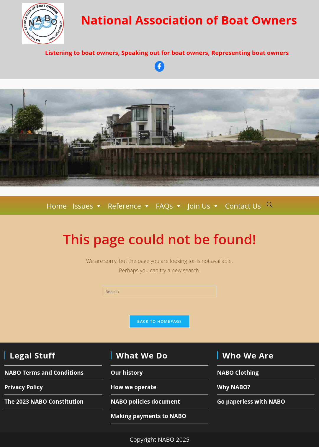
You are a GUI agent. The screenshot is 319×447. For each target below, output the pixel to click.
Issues (87, 206)
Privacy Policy (23, 387)
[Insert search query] (159, 291)
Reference (129, 206)
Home (57, 206)
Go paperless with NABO (251, 401)
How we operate (133, 387)
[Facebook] (159, 67)
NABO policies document (145, 401)
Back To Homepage (159, 321)
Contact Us (243, 206)
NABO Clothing (238, 372)
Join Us (203, 206)
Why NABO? (233, 387)
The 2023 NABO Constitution (44, 401)
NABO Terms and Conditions (44, 372)
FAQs (169, 206)
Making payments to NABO (148, 416)
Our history (127, 372)
